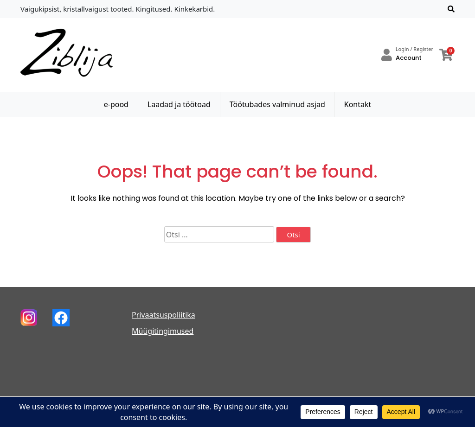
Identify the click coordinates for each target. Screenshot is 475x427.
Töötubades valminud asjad (277, 104)
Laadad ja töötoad (179, 104)
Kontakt (358, 104)
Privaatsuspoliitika (163, 315)
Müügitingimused (162, 331)
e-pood (116, 104)
